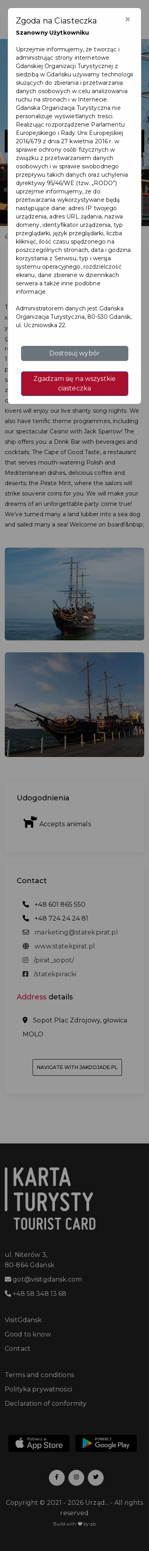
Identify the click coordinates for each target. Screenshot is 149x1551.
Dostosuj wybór (74, 353)
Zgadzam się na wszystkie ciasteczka (74, 383)
